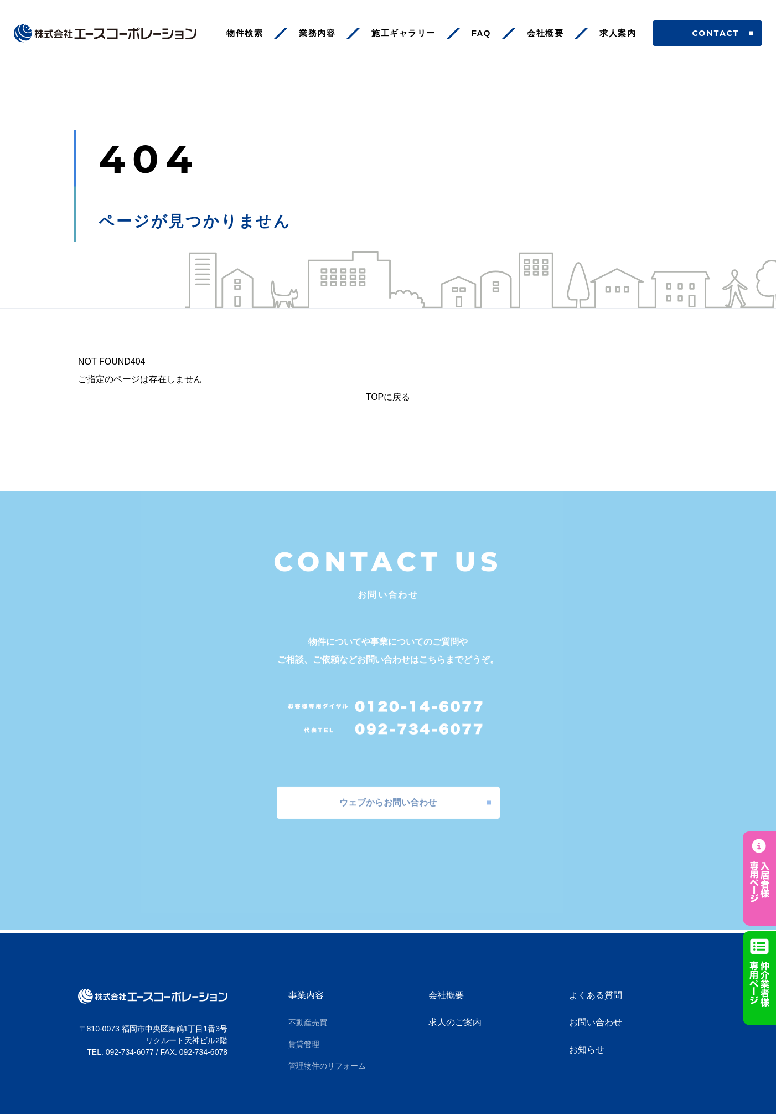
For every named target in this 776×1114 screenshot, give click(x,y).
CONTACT (707, 33)
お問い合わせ (595, 1022)
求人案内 (617, 33)
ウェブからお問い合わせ (388, 798)
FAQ (481, 33)
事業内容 (306, 995)
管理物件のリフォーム (327, 1065)
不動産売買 (307, 1022)
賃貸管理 (303, 1044)
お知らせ (586, 1049)
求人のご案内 (455, 1022)
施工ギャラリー (403, 33)
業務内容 (317, 33)
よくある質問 (595, 995)
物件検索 (244, 33)
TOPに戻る (388, 397)
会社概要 (545, 33)
